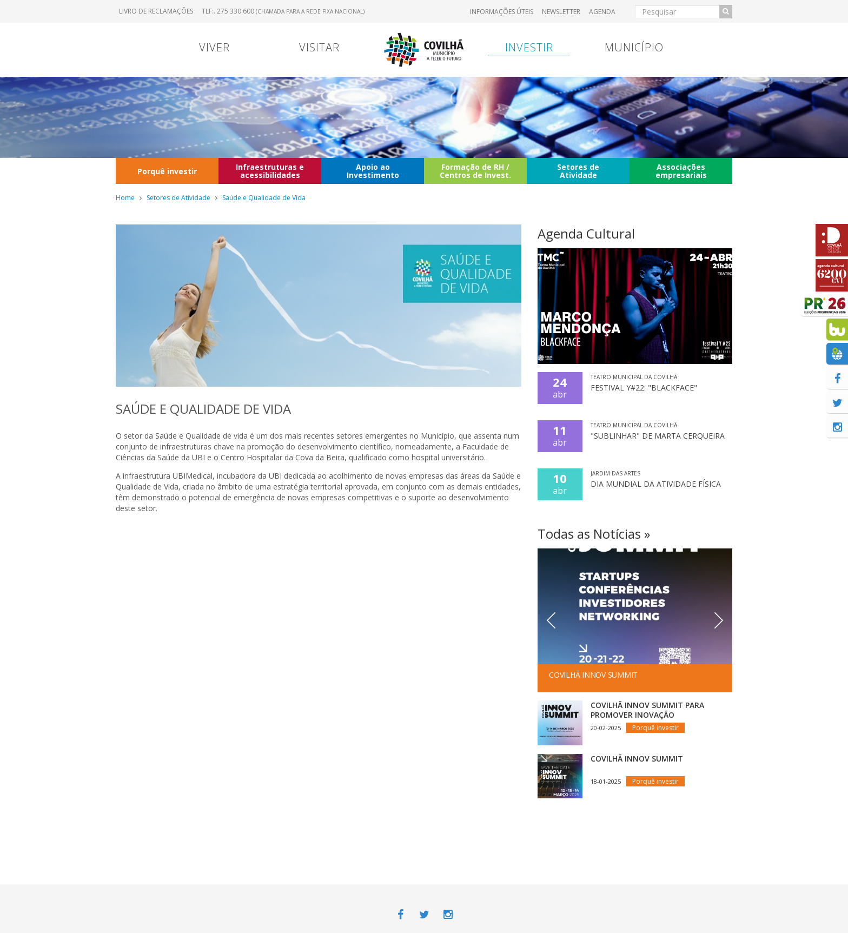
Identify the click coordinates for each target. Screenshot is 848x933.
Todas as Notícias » (594, 533)
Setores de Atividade (578, 171)
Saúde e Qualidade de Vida (264, 197)
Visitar (319, 47)
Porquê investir (167, 171)
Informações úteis (501, 11)
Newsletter (561, 11)
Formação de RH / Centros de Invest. (475, 171)
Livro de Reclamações (156, 11)
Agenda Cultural (586, 233)
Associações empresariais (681, 171)
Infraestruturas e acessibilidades (270, 171)
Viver (214, 47)
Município (634, 47)
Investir (529, 47)
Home (125, 197)
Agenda (602, 11)
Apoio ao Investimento (373, 171)
